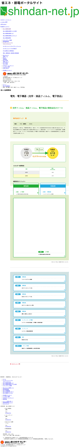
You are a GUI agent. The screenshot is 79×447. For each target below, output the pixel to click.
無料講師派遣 (6, 41)
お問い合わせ (3, 24)
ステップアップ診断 (7, 40)
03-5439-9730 (8, 426)
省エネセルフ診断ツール (8, 387)
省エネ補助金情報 (7, 37)
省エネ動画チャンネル (8, 393)
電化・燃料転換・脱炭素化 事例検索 (11, 53)
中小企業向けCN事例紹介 (8, 50)
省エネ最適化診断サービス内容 (10, 31)
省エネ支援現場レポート (8, 391)
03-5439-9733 (8, 419)
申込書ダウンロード (4, 26)
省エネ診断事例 (6, 86)
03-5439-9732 (8, 413)
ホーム (4, 84)
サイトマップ (6, 403)
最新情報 (5, 399)
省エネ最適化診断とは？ (8, 33)
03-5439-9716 (8, 431)
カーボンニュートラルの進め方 (10, 48)
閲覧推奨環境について (8, 402)
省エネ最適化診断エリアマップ (10, 35)
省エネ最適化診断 (7, 28)
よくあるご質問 (3, 22)
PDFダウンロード (15, 364)
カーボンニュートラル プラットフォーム (12, 46)
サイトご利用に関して (8, 401)
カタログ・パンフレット (5, 19)
